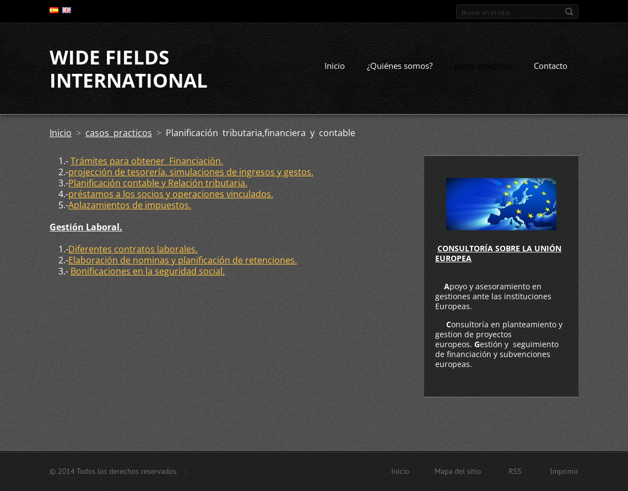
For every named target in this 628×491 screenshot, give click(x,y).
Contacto (550, 65)
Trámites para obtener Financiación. (147, 161)
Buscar (569, 12)
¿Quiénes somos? (399, 65)
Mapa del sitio (458, 471)
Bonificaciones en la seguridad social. (148, 271)
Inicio (334, 65)
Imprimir (564, 471)
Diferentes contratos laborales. (133, 249)
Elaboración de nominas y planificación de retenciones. (182, 260)
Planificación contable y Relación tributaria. (157, 183)
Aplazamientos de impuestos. (129, 205)
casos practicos (483, 65)
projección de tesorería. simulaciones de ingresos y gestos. (190, 172)
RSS (514, 471)
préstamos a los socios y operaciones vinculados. (170, 194)
